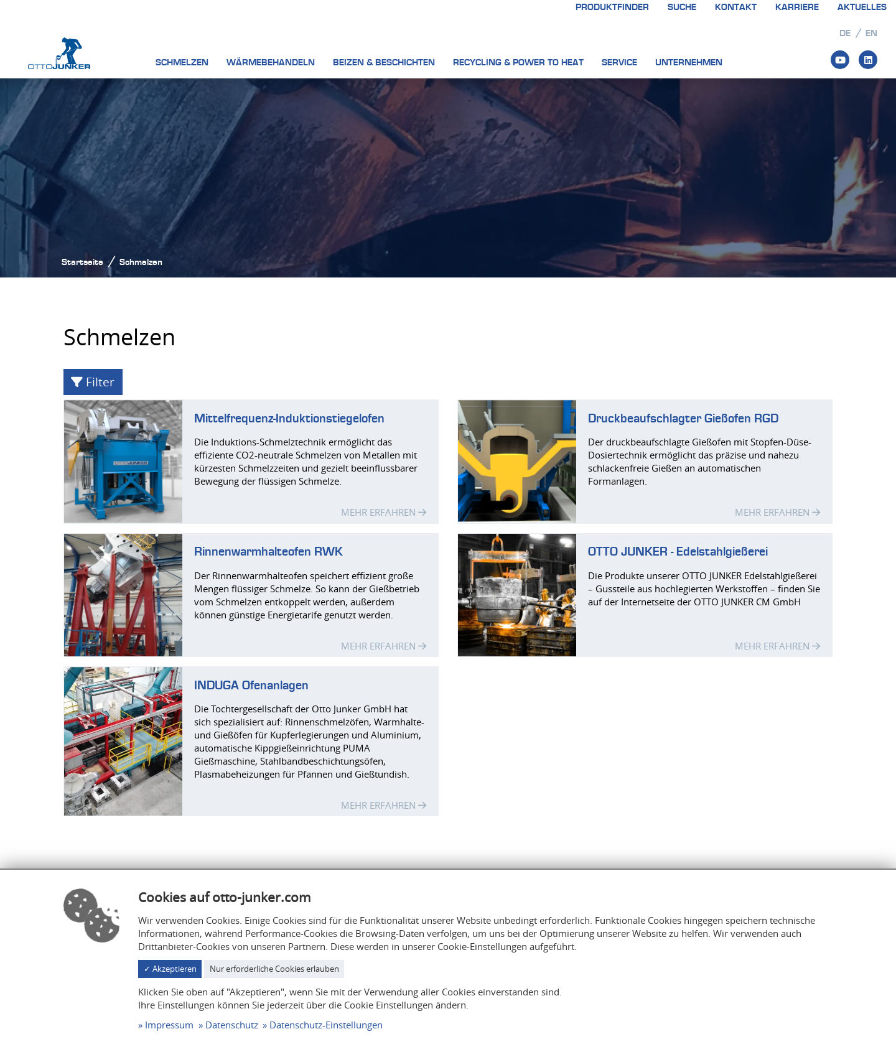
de (845, 33)
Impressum (169, 1024)
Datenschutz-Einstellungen (326, 1024)
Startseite (82, 262)
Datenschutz (231, 1024)
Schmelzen (182, 62)
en (871, 33)
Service (619, 62)
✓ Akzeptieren (170, 968)
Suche (682, 7)
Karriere (797, 7)
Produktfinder (612, 7)
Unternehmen (688, 62)
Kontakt (736, 7)
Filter (92, 381)
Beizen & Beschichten (384, 62)
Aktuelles (862, 7)
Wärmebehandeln (270, 62)
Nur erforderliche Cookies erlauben (274, 968)
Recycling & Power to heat (518, 62)
